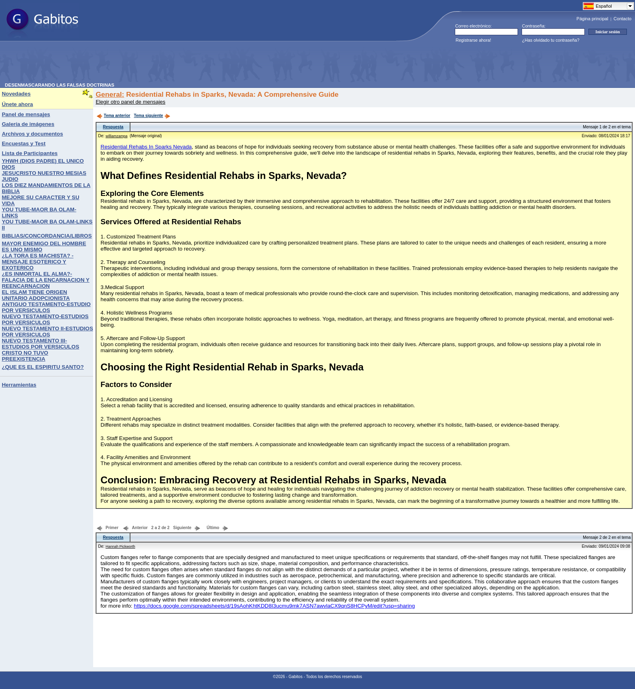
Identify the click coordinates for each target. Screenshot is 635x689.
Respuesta (113, 127)
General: (110, 94)
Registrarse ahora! (473, 40)
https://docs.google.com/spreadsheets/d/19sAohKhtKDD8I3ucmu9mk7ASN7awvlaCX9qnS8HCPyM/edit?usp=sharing (274, 606)
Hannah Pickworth (120, 546)
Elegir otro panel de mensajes (130, 102)
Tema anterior (113, 115)
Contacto (622, 18)
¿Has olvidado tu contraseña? (551, 40)
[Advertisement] (152, 64)
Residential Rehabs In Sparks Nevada (146, 147)
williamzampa (117, 136)
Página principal (592, 18)
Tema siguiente (152, 115)
